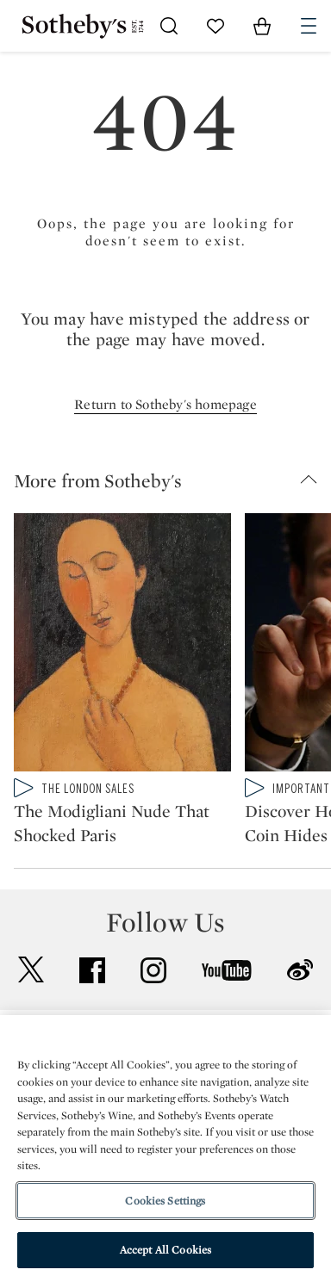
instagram (153, 970)
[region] (165, 1148)
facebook (92, 970)
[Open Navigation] (308, 26)
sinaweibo (300, 970)
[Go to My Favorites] (215, 26)
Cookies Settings (165, 1200)
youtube (227, 970)
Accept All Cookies (165, 1249)
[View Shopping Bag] (262, 26)
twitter (31, 970)
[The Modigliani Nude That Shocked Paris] (122, 645)
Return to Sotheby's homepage (165, 404)
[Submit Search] (169, 25)
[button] (172, 480)
